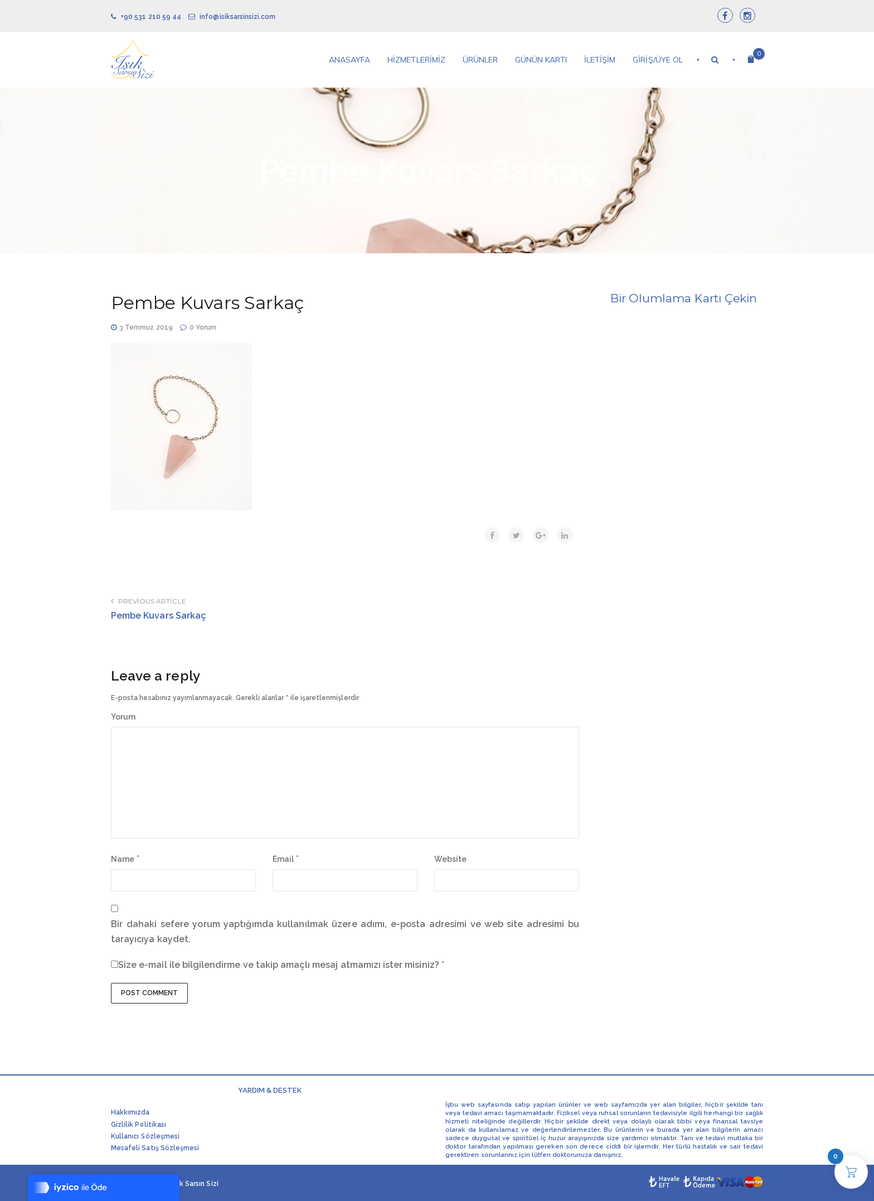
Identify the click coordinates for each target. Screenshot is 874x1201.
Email (283, 859)
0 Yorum (203, 327)
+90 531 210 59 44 (146, 17)
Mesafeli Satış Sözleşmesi (155, 1148)
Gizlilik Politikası (138, 1124)
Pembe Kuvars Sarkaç (158, 615)
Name (122, 859)
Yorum (123, 716)
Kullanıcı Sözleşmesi (145, 1136)
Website (450, 859)
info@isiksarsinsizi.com (231, 17)
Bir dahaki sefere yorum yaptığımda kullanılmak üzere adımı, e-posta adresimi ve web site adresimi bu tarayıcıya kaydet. (345, 931)
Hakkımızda (130, 1112)
